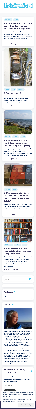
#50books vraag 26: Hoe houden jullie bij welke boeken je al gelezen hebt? (17, 251)
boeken (7, 136)
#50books (8, 245)
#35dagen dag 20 (12, 93)
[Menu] (4, 12)
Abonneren (10, 391)
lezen (16, 19)
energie (15, 136)
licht (13, 89)
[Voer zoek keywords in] (18, 279)
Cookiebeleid (20, 401)
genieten (8, 19)
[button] (30, 279)
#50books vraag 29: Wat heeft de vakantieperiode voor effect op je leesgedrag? (18, 143)
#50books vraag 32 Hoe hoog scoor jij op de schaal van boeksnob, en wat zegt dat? (18, 26)
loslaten (21, 89)
